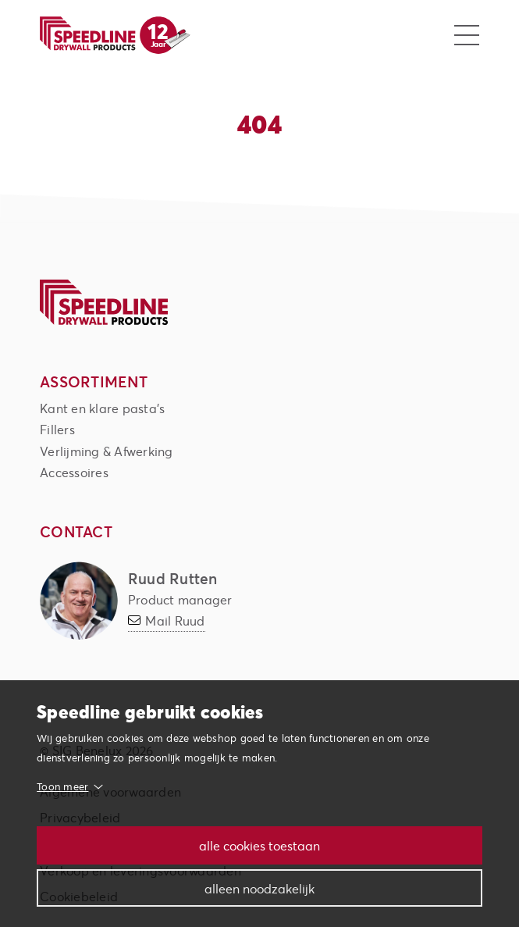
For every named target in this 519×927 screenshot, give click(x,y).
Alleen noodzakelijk (259, 888)
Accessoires (74, 472)
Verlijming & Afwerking (106, 451)
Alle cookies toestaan (259, 845)
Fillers (57, 429)
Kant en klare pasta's (102, 408)
